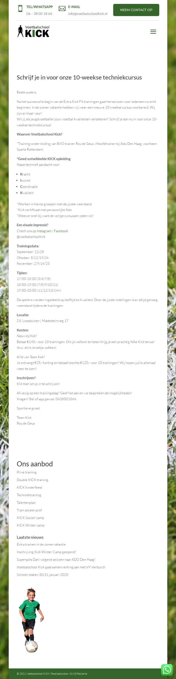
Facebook (61, 231)
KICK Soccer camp (30, 518)
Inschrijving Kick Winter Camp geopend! (46, 552)
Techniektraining (29, 495)
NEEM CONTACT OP (136, 10)
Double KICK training (32, 480)
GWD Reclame (78, 673)
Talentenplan (26, 502)
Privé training (27, 472)
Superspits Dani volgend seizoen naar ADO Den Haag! (56, 559)
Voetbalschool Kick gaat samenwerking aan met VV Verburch (61, 567)
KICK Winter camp (30, 525)
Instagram (44, 231)
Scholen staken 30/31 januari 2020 (42, 574)
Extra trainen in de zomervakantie (41, 544)
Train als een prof (29, 510)
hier (26, 384)
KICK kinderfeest (29, 487)
